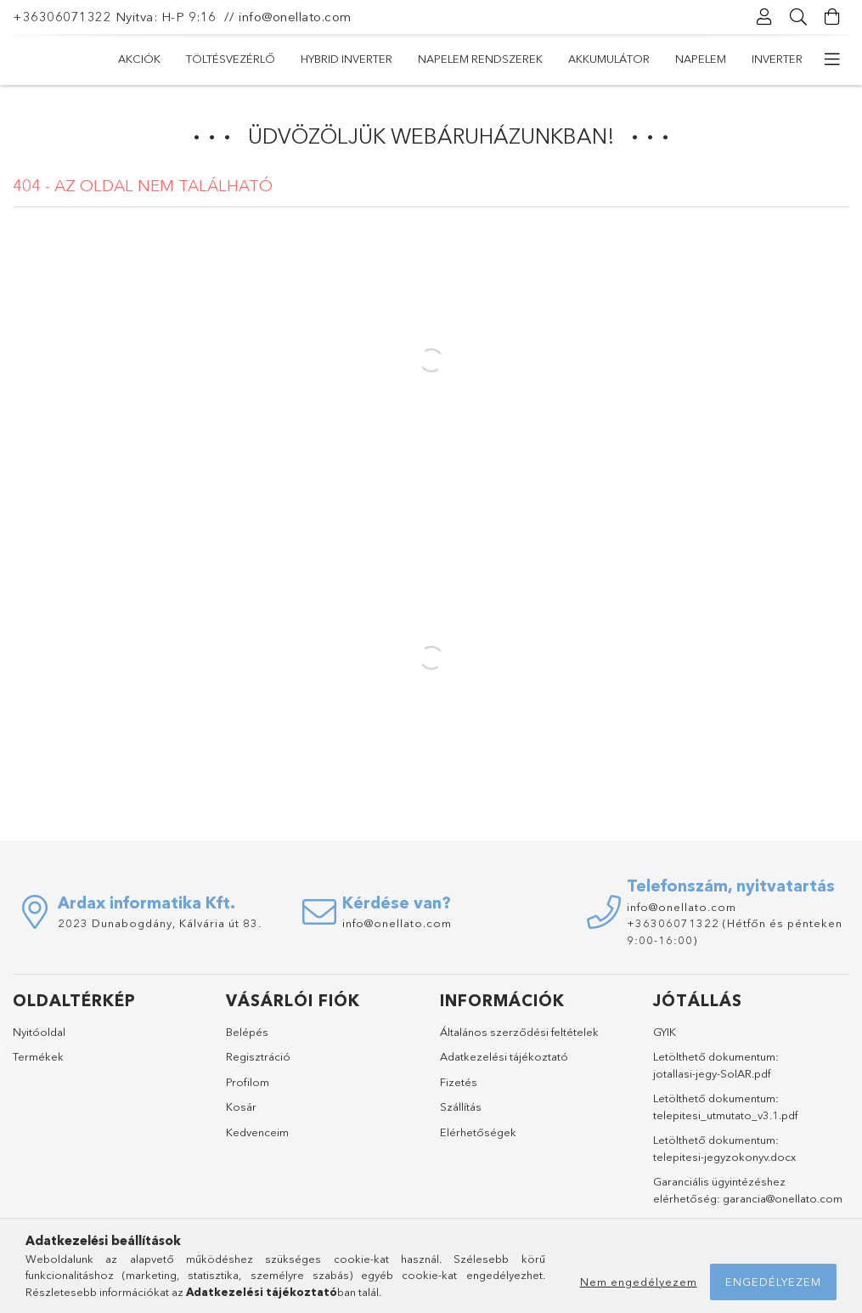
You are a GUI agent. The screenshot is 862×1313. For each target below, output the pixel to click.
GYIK (664, 1032)
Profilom (247, 1082)
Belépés (247, 1032)
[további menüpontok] (832, 59)
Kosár (241, 1106)
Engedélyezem (773, 1281)
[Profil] (764, 17)
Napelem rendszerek (480, 58)
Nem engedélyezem (638, 1281)
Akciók (139, 58)
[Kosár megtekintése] (832, 17)
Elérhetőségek (478, 1132)
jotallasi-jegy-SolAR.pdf (711, 1073)
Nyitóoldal (39, 1032)
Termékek (38, 1056)
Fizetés (458, 1082)
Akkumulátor (609, 58)
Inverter (777, 58)
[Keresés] (798, 17)
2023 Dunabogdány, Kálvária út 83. (160, 923)
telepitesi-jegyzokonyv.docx (724, 1156)
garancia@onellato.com (782, 1198)
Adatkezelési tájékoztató (504, 1056)
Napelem (700, 58)
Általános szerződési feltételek (519, 1032)
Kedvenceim (257, 1132)
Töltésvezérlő (230, 58)
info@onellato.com (295, 16)
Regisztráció (258, 1056)
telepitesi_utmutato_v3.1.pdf (725, 1115)
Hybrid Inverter (346, 58)
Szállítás (461, 1106)
